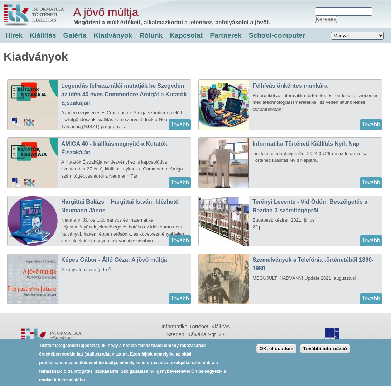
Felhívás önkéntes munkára (290, 86)
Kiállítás (43, 35)
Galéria (75, 35)
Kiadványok (113, 35)
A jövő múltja (105, 11)
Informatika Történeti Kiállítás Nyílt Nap (305, 144)
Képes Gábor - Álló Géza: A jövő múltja (114, 260)
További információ (325, 351)
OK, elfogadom (277, 351)
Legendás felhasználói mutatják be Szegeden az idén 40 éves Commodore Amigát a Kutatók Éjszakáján (124, 94)
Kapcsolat (186, 35)
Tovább (179, 124)
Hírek (14, 35)
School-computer (277, 35)
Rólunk (151, 35)
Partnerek (226, 35)
